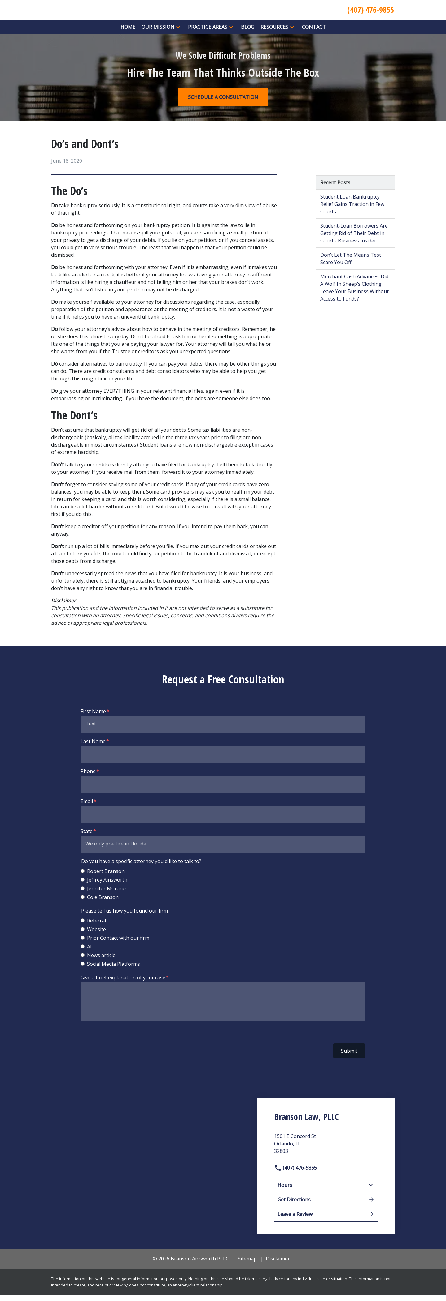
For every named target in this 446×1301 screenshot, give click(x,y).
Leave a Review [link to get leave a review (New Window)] (326, 1220)
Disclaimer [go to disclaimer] (278, 1264)
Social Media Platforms (113, 969)
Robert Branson (106, 876)
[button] (178, 33)
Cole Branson (103, 902)
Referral (96, 926)
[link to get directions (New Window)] (326, 1151)
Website (96, 934)
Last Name (93, 746)
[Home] (127, 32)
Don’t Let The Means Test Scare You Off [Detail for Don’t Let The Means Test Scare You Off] (350, 264)
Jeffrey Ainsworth (107, 885)
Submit (349, 1056)
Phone (88, 776)
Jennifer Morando (108, 894)
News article (101, 960)
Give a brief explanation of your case (123, 983)
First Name (93, 716)
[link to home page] (108, 12)
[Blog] (247, 32)
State (87, 836)
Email (87, 806)
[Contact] (314, 32)
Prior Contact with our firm (118, 943)
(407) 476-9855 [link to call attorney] (295, 1173)
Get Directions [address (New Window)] (326, 1205)
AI (89, 952)
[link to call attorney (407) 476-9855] (371, 13)
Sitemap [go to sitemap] (247, 1264)
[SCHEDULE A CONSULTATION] (223, 102)
